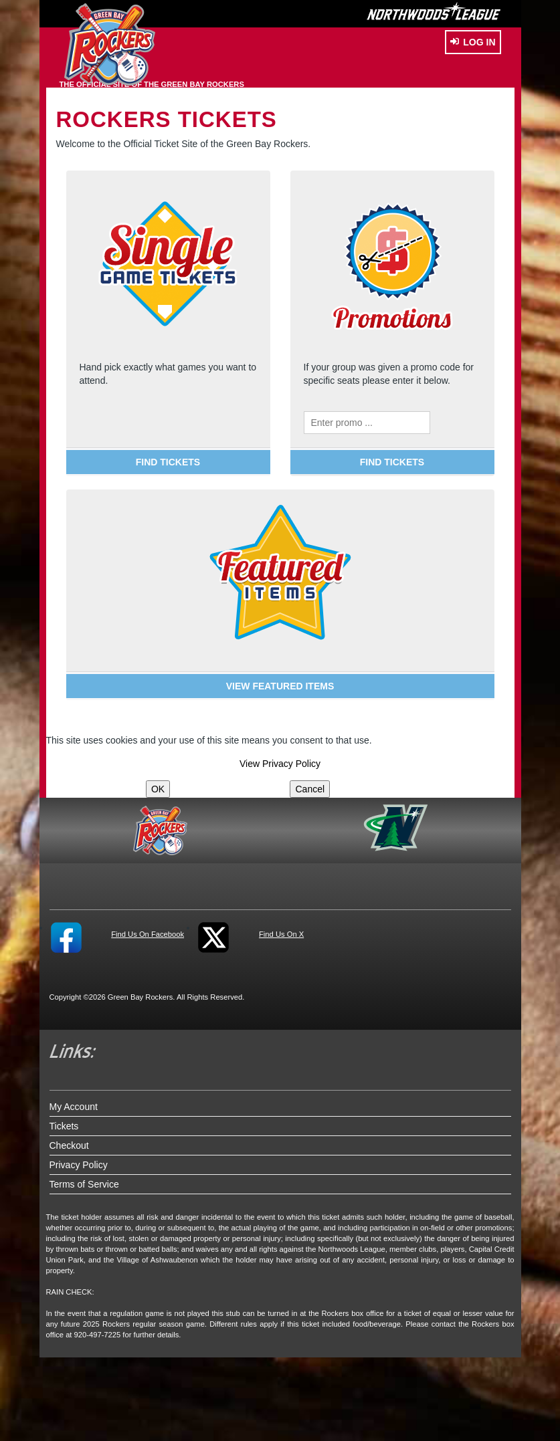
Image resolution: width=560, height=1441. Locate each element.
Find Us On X (281, 934)
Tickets (64, 1126)
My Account (74, 1106)
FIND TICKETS (168, 462)
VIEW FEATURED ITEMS (280, 686)
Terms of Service (84, 1184)
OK (158, 789)
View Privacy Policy (280, 763)
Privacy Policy (79, 1164)
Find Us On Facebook (147, 934)
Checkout (69, 1145)
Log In (472, 42)
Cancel (309, 789)
